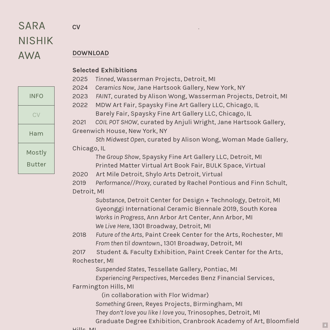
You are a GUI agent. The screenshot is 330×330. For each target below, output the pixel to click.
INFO (36, 96)
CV (36, 115)
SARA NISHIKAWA (35, 40)
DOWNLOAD (90, 53)
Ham (36, 133)
